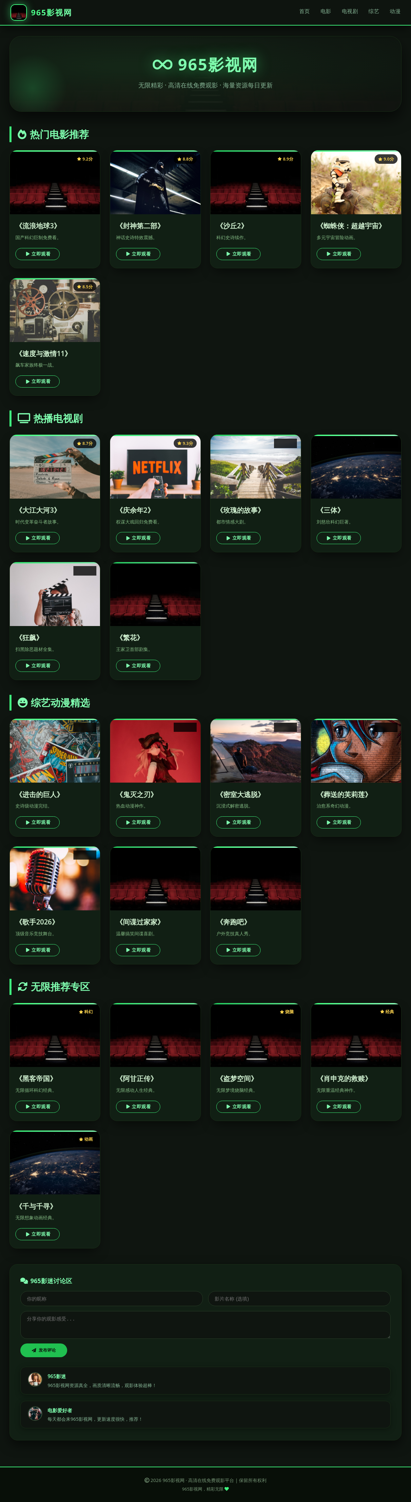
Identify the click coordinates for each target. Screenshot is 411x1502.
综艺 (373, 11)
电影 (326, 11)
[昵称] (111, 1298)
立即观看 (38, 254)
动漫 (395, 11)
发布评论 (44, 1350)
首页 (304, 11)
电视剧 (350, 11)
